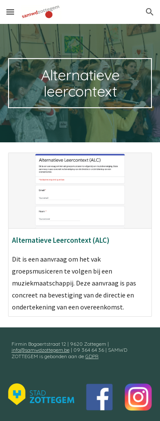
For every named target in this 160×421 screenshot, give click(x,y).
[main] (80, 83)
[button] (10, 12)
